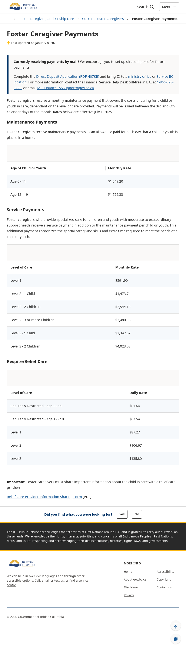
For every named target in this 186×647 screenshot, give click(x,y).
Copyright (164, 579)
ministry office (139, 76)
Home (128, 572)
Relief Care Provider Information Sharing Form (44, 496)
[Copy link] (176, 639)
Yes (122, 514)
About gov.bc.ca (135, 579)
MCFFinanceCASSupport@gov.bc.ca (65, 88)
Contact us (164, 587)
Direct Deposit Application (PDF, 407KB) (67, 76)
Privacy (129, 595)
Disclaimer (131, 587)
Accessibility (165, 572)
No (136, 514)
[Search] (146, 7)
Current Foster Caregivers (103, 18)
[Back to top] (176, 625)
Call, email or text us (49, 580)
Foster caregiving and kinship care (46, 18)
